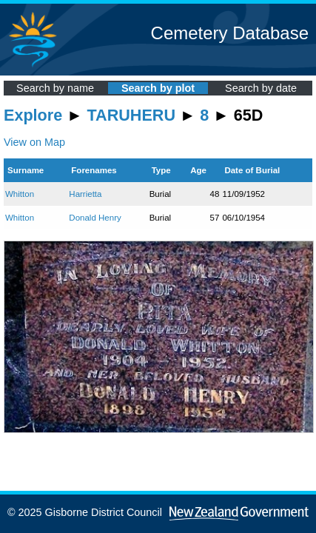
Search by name (55, 88)
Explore (33, 115)
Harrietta (85, 194)
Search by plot (158, 88)
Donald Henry (95, 217)
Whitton (19, 194)
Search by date (261, 88)
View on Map (34, 142)
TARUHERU (131, 115)
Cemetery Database (230, 33)
